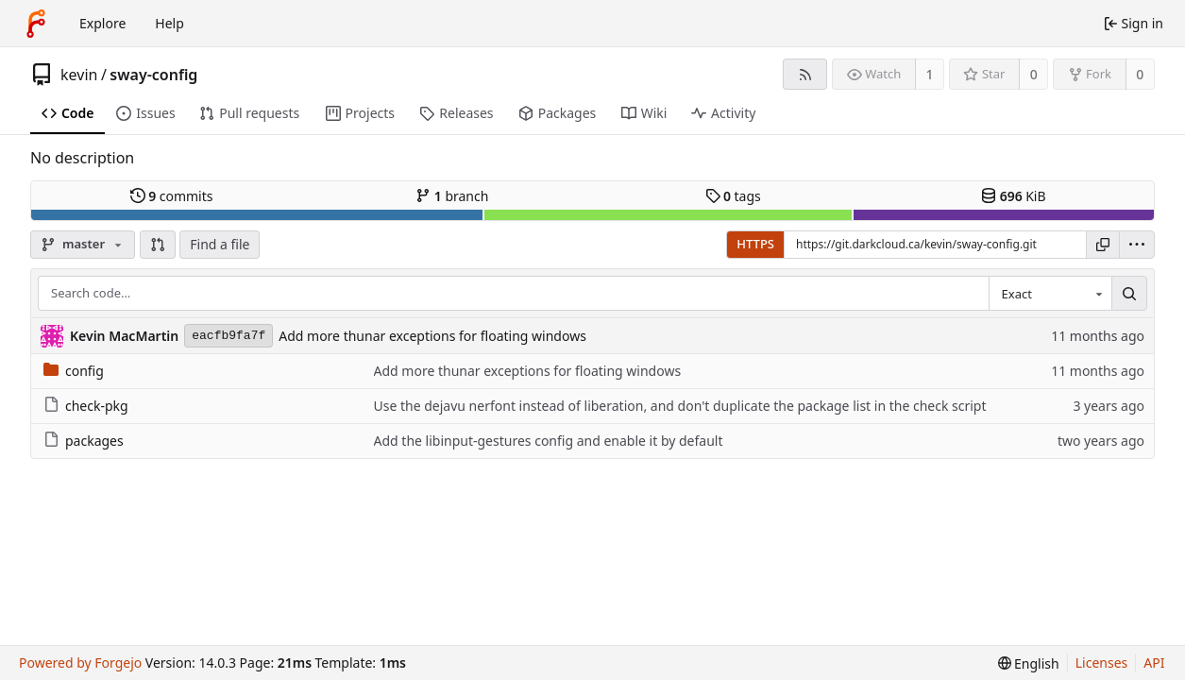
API (1153, 663)
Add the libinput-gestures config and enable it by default (548, 441)
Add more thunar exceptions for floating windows (432, 336)
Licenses (1101, 663)
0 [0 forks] (1139, 74)
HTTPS (755, 243)
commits (171, 196)
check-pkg (85, 406)
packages (83, 441)
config (73, 371)
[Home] (35, 24)
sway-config (153, 74)
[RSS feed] (805, 74)
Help (169, 23)
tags (733, 196)
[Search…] (1129, 294)
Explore (102, 23)
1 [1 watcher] (930, 74)
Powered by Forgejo (80, 663)
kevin (78, 74)
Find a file (219, 244)
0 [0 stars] (1034, 74)
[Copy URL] (1103, 244)
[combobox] (1050, 294)
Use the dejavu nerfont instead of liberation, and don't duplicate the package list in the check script (680, 406)
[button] (158, 244)
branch (451, 196)
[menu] (1137, 244)
